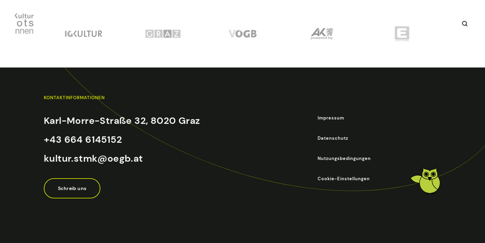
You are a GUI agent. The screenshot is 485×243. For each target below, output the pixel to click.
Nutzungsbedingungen (344, 158)
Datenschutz (333, 138)
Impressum (331, 118)
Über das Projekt (276, 24)
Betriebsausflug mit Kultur (210, 24)
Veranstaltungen (145, 24)
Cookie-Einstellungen (344, 179)
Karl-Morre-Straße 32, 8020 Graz (122, 120)
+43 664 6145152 (83, 139)
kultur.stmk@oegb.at (93, 158)
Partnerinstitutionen (334, 24)
